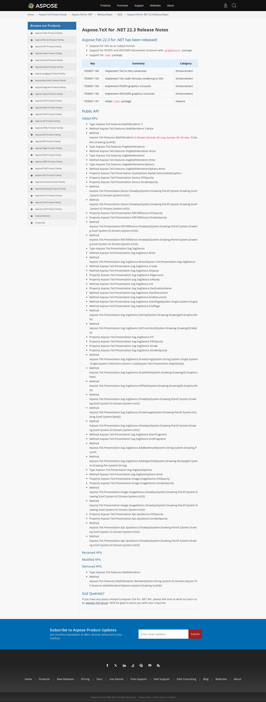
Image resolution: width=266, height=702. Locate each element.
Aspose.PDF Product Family (48, 46)
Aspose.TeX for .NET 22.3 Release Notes (147, 14)
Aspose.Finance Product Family (50, 181)
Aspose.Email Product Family (49, 60)
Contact (171, 697)
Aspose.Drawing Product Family (50, 188)
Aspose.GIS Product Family (48, 134)
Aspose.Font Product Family (48, 195)
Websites (155, 5)
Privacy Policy (144, 697)
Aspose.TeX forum (97, 603)
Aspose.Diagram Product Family (50, 87)
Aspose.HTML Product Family (49, 127)
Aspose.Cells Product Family (48, 53)
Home (31, 14)
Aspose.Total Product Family (48, 33)
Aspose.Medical (42, 215)
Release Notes (105, 14)
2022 (119, 14)
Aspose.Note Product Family (48, 107)
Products (105, 5)
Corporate (40, 222)
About (170, 5)
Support (139, 5)
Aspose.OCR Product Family (48, 100)
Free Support (139, 679)
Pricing (85, 679)
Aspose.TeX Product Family (53, 14)
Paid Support (162, 679)
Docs (100, 679)
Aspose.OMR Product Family (48, 161)
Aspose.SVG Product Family (48, 175)
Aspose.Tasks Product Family (49, 93)
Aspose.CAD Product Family (48, 114)
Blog (206, 679)
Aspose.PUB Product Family (48, 168)
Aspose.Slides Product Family (49, 66)
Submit (195, 634)
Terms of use (160, 697)
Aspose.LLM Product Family (48, 209)
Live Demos (117, 679)
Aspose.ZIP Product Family (48, 141)
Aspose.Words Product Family (49, 39)
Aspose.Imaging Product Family (50, 73)
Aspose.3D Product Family (47, 121)
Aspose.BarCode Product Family (50, 80)
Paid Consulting (186, 679)
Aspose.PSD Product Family (48, 154)
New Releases (65, 679)
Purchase (122, 5)
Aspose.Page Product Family (48, 148)
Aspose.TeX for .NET (82, 14)
